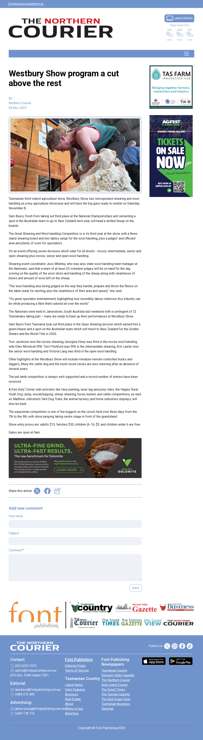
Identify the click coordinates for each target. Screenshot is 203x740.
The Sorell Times (113, 690)
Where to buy (74, 709)
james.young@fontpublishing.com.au (40, 709)
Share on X (37, 491)
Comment (15, 550)
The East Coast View (116, 699)
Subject (14, 533)
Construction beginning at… (26, 4)
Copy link (58, 491)
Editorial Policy (75, 666)
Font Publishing (79, 659)
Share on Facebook (47, 491)
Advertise (72, 713)
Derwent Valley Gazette (118, 675)
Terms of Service (77, 670)
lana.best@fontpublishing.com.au (37, 690)
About (69, 704)
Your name (16, 516)
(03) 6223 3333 (25, 666)
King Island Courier (115, 685)
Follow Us (156, 646)
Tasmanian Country (114, 670)
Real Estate (73, 699)
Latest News (74, 685)
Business (71, 694)
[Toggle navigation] (186, 53)
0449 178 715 (24, 713)
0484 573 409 (24, 694)
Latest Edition (183, 18)
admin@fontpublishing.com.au (35, 670)
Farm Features (75, 690)
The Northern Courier (116, 680)
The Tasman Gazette (116, 694)
